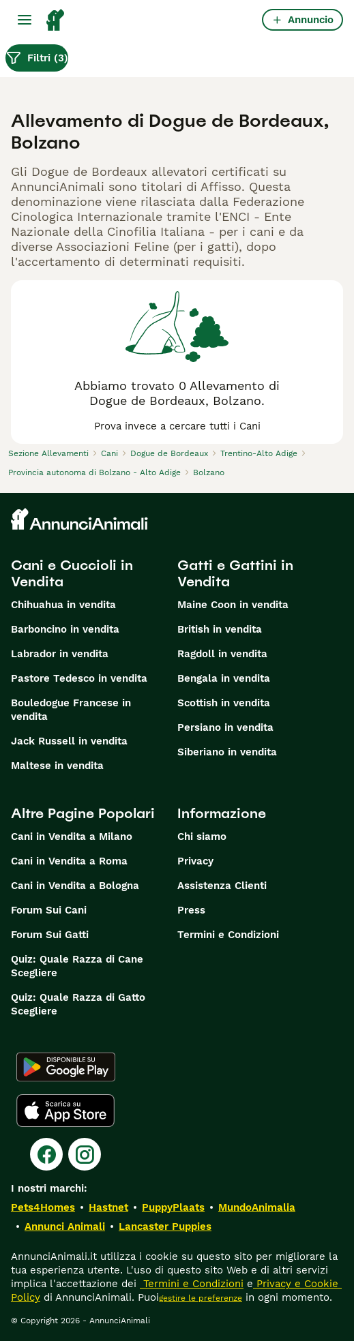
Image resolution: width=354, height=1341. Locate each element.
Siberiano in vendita (227, 752)
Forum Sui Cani (49, 910)
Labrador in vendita (59, 654)
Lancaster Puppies (165, 1226)
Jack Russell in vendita (69, 741)
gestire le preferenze (200, 1298)
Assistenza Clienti (222, 885)
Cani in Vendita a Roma (69, 861)
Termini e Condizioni (228, 935)
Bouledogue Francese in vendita (71, 710)
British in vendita (219, 629)
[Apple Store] (65, 1110)
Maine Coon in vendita (233, 605)
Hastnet (108, 1207)
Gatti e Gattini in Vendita (235, 573)
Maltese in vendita (57, 765)
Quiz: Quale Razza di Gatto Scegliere (78, 1004)
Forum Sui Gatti (50, 935)
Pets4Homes (43, 1207)
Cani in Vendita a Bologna (75, 885)
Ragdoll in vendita (222, 654)
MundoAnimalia (256, 1207)
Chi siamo (201, 836)
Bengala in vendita (223, 678)
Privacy (195, 861)
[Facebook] (46, 1154)
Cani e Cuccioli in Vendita (72, 573)
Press (191, 910)
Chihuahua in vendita (63, 605)
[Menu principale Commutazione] (24, 19)
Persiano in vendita (225, 727)
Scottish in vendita (223, 703)
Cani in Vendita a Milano (71, 836)
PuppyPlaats (173, 1207)
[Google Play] (65, 1067)
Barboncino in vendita (65, 629)
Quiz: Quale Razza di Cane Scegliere (77, 966)
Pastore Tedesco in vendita (79, 678)
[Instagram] (84, 1154)
